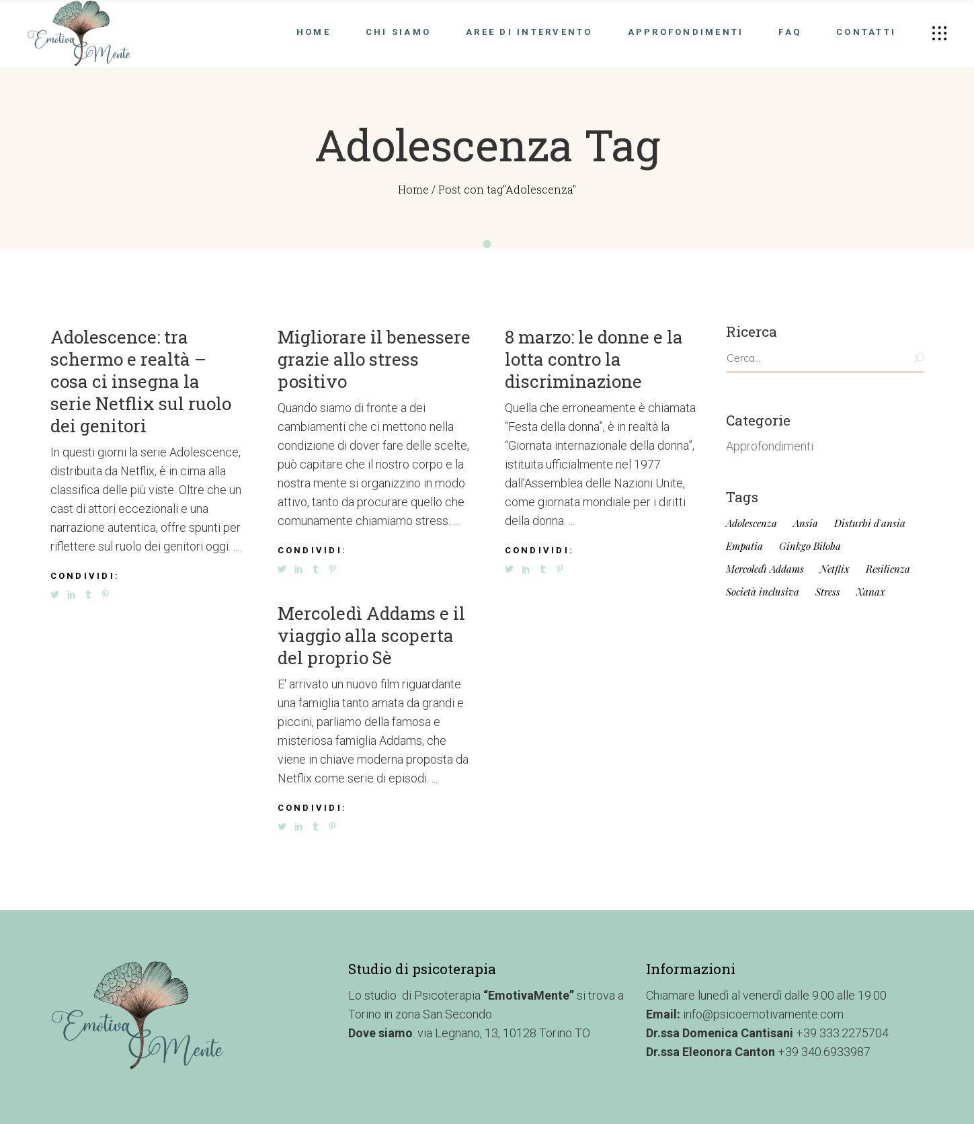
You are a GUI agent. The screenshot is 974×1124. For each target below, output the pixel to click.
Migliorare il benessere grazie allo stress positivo (374, 359)
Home (413, 189)
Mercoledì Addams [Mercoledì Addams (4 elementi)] (765, 569)
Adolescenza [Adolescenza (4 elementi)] (751, 523)
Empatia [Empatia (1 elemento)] (744, 546)
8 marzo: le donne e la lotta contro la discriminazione (594, 359)
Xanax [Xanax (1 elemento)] (870, 592)
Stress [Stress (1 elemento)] (827, 592)
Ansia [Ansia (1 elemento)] (805, 523)
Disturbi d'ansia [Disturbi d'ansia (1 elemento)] (869, 523)
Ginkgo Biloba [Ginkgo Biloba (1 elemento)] (810, 546)
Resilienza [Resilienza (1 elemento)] (888, 569)
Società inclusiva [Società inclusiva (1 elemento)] (762, 592)
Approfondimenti (769, 446)
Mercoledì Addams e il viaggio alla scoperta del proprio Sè (371, 635)
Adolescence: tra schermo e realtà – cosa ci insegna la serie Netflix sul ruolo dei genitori (140, 381)
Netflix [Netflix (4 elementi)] (835, 569)
